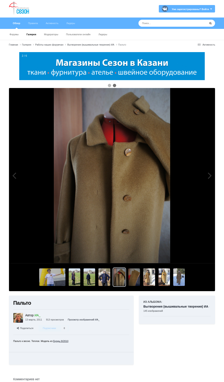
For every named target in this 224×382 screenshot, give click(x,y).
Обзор (16, 25)
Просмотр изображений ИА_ (84, 319)
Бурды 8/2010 (60, 341)
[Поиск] (164, 23)
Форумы (14, 34)
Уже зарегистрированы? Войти (192, 9)
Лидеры (102, 34)
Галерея (31, 34)
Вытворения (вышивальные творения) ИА (175, 306)
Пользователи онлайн (78, 34)
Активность (52, 23)
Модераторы (51, 34)
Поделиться (25, 328)
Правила (33, 23)
